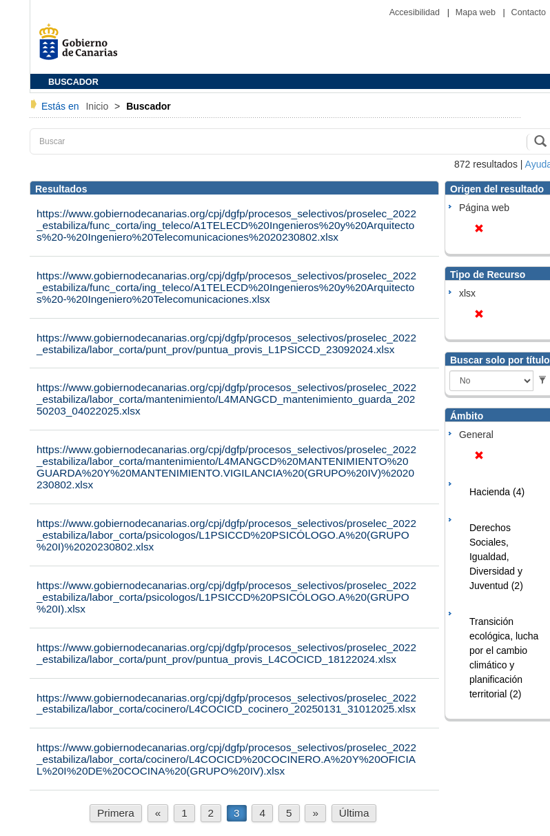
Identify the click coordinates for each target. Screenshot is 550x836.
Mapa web (477, 12)
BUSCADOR (73, 82)
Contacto (528, 12)
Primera (115, 813)
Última (354, 813)
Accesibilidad (415, 12)
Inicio (98, 106)
